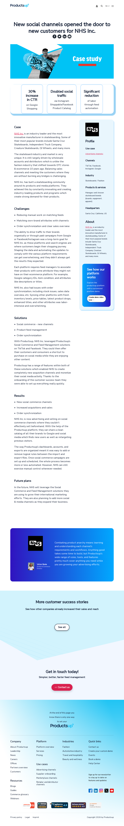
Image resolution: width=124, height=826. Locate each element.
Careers (13, 759)
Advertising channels (94, 153)
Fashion (66, 747)
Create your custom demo (101, 751)
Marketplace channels (46, 778)
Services (40, 751)
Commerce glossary (19, 794)
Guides (13, 790)
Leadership (15, 751)
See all (62, 627)
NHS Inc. (18, 133)
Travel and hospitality (72, 755)
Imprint (36, 817)
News (13, 755)
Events (92, 755)
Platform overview (45, 747)
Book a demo (95, 759)
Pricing (39, 755)
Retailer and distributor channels (47, 783)
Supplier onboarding (45, 774)
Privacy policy (16, 817)
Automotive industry (72, 751)
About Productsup (19, 747)
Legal (27, 817)
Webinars (14, 798)
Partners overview (19, 767)
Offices (13, 763)
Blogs (13, 786)
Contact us (62, 687)
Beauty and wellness (72, 759)
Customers (15, 772)
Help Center (94, 763)
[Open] (102, 6)
